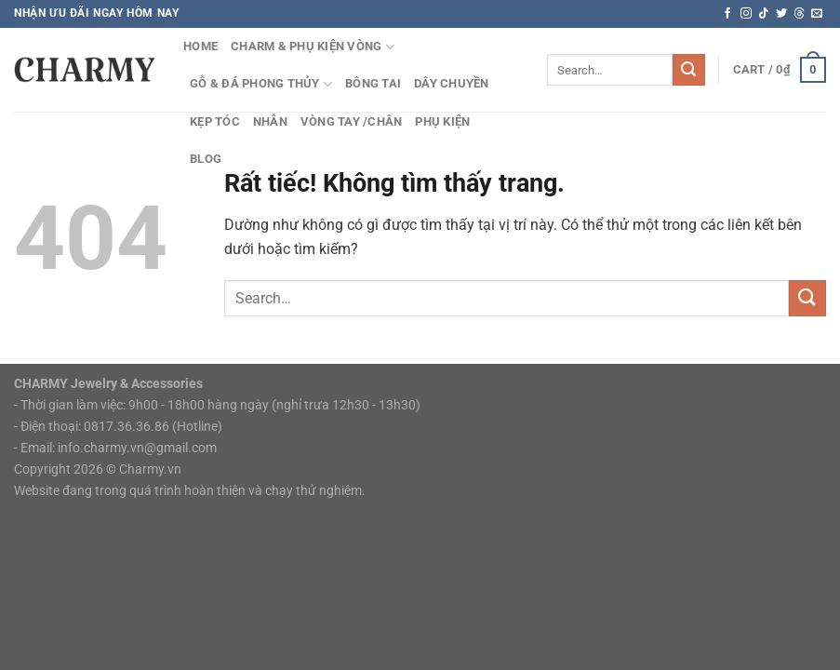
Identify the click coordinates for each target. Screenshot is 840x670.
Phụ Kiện (442, 121)
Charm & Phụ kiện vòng (312, 47)
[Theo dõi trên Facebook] (727, 13)
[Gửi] (688, 70)
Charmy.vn (150, 469)
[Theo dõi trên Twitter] (781, 13)
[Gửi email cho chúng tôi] (816, 13)
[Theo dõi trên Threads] (799, 13)
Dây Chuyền (451, 83)
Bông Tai (373, 83)
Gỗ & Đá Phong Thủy (261, 84)
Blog (205, 159)
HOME (200, 46)
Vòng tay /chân (351, 121)
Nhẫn (270, 121)
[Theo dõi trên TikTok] (763, 13)
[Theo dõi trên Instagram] (746, 13)
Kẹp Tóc (215, 121)
